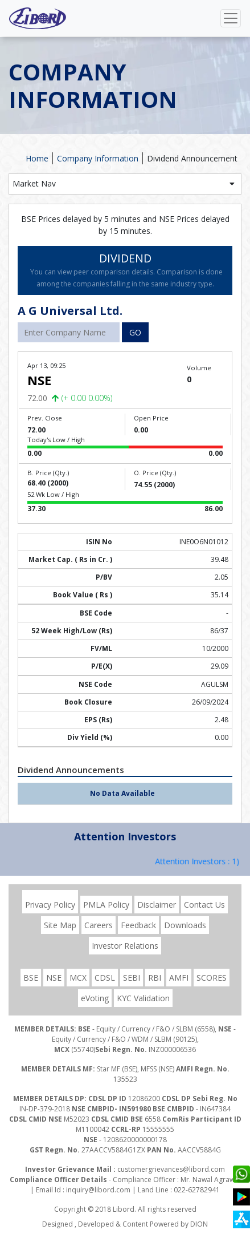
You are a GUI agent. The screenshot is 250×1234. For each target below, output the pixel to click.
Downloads (185, 925)
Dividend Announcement (192, 158)
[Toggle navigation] (230, 18)
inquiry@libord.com (98, 1190)
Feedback (138, 925)
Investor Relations (125, 945)
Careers (98, 925)
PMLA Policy (106, 904)
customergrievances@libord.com (171, 1169)
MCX (78, 977)
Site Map (60, 925)
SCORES (211, 977)
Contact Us (204, 904)
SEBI (131, 977)
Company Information (97, 158)
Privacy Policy (50, 904)
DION (199, 1224)
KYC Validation (143, 998)
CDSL (105, 977)
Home (37, 158)
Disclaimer (156, 904)
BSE (30, 977)
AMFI (178, 977)
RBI (154, 977)
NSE (54, 977)
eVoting (95, 998)
